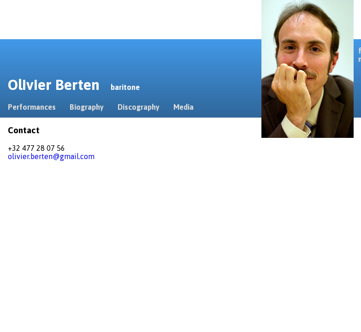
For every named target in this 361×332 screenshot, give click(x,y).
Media (183, 107)
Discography (139, 107)
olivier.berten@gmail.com (51, 156)
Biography (87, 107)
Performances (32, 107)
